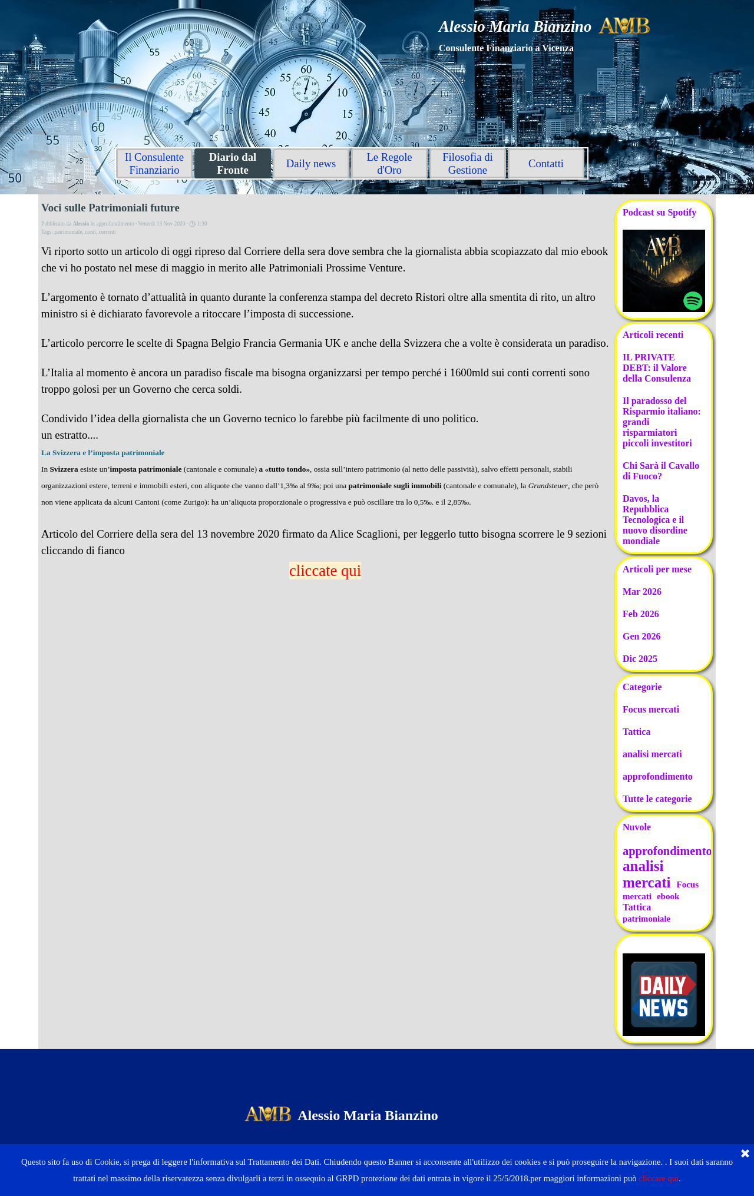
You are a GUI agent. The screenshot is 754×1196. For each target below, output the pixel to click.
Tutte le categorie (657, 799)
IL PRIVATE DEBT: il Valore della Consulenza (657, 367)
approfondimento (658, 776)
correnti (107, 232)
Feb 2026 (641, 614)
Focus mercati (651, 709)
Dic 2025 (640, 659)
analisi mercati (652, 754)
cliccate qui (325, 570)
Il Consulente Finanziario (154, 163)
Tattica (636, 732)
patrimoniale (68, 232)
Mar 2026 (642, 592)
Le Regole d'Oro (389, 163)
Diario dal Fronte (232, 163)
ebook (668, 896)
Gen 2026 (641, 636)
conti (90, 232)
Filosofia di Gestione (467, 163)
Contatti (546, 163)
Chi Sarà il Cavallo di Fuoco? (661, 470)
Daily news (311, 163)
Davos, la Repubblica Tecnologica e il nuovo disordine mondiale (655, 519)
